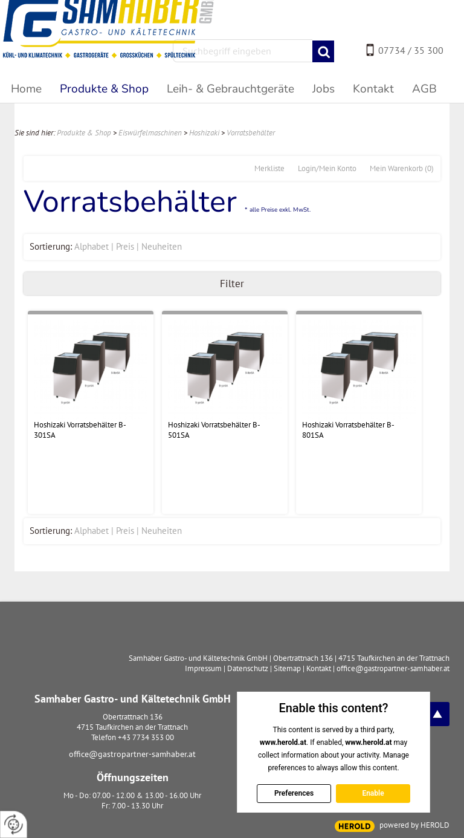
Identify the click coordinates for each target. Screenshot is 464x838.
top (437, 714)
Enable (373, 793)
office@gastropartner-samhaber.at (132, 754)
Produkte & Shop (84, 133)
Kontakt (318, 668)
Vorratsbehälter (251, 133)
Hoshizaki (204, 133)
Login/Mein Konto (327, 168)
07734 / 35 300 (410, 50)
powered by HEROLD (414, 825)
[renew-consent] (13, 824)
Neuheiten (161, 246)
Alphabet (91, 246)
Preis (125, 246)
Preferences (293, 793)
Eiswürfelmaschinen (150, 133)
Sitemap (287, 668)
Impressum (203, 668)
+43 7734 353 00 (146, 737)
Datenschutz (247, 668)
